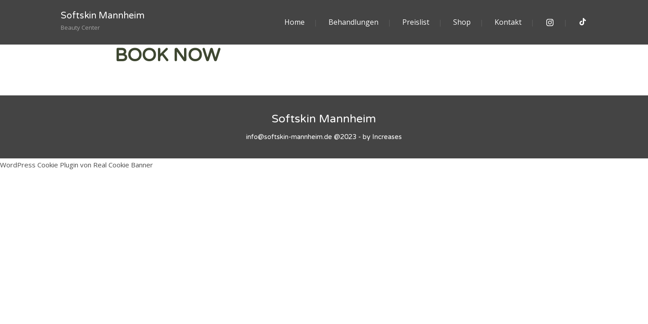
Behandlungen (353, 22)
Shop (462, 22)
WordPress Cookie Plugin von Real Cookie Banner (76, 164)
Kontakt (508, 22)
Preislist (415, 22)
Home (294, 22)
